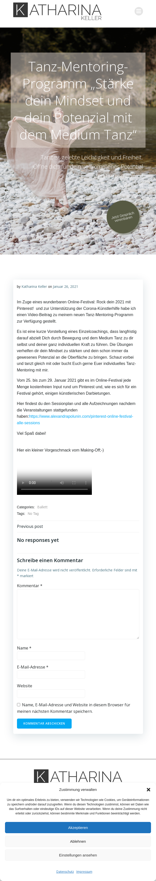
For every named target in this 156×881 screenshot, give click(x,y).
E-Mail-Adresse (32, 667)
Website (24, 686)
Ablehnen (78, 841)
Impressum (84, 871)
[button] (148, 789)
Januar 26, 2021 (65, 286)
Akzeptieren (78, 827)
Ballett (42, 507)
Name (24, 648)
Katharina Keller (34, 286)
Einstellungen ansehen (78, 855)
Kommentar (29, 585)
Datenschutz (65, 871)
